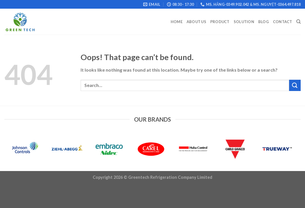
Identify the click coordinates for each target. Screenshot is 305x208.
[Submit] (295, 85)
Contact (282, 21)
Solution (244, 21)
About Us (196, 21)
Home (177, 21)
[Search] (298, 21)
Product (220, 21)
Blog (263, 21)
